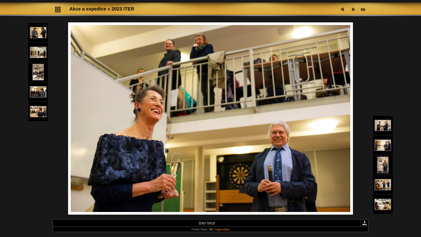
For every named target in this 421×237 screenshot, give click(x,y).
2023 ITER (122, 9)
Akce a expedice (87, 9)
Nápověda (222, 229)
